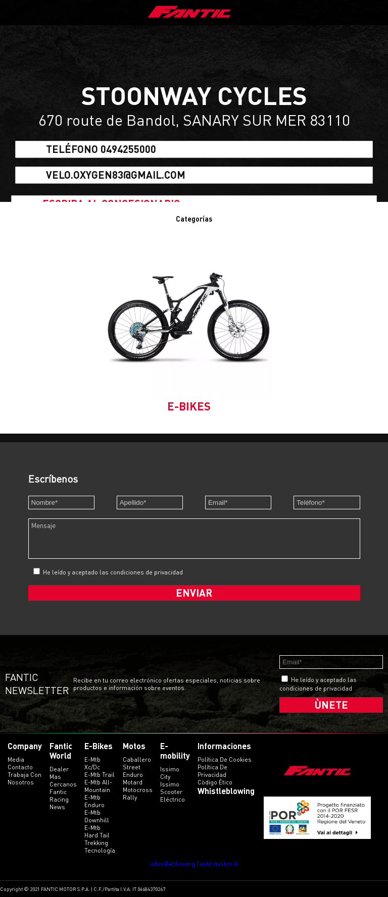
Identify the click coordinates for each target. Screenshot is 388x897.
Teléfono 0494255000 (101, 149)
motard (132, 782)
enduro (133, 774)
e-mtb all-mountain (98, 786)
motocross (138, 790)
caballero (137, 759)
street (131, 767)
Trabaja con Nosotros (24, 778)
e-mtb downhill (96, 816)
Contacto (20, 767)
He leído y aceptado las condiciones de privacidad (113, 572)
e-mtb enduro (94, 801)
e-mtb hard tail (97, 831)
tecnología (99, 850)
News (57, 807)
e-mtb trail (99, 774)
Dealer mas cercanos (63, 776)
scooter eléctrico (172, 795)
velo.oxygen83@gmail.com (115, 175)
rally (130, 797)
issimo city (169, 772)
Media (16, 759)
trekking (96, 843)
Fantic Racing (59, 795)
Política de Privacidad (212, 770)
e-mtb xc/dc (92, 763)
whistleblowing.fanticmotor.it (194, 863)
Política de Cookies (225, 759)
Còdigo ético (215, 782)
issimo (169, 784)
